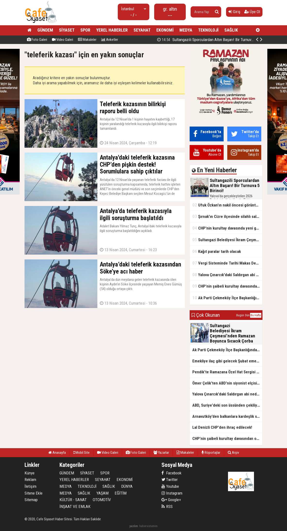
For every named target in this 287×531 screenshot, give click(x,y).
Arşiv (233, 452)
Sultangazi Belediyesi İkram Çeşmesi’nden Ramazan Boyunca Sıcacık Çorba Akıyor (227, 239)
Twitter (169, 479)
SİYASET (67, 30)
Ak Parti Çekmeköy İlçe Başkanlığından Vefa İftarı (227, 297)
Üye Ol (252, 11)
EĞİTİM (121, 493)
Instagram (171, 493)
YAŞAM (102, 493)
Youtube (170, 486)
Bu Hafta (256, 315)
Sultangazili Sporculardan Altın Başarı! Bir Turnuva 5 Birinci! (213, 39)
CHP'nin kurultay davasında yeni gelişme (227, 228)
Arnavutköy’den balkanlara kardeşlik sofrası (227, 416)
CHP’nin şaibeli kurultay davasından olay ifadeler (227, 286)
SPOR (85, 30)
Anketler (109, 39)
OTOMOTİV (102, 499)
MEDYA (185, 30)
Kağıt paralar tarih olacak (216, 251)
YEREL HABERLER (112, 30)
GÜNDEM (45, 30)
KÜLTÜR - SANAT (73, 499)
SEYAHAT (142, 30)
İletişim (30, 486)
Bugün (240, 315)
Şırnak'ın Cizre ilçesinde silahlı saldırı (227, 216)
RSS (167, 506)
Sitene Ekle (33, 493)
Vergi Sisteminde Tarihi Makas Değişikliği (227, 263)
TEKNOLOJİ (208, 30)
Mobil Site (81, 452)
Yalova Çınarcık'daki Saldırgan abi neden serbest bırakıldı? (227, 274)
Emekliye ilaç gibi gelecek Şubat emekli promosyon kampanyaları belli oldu (227, 361)
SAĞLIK (231, 30)
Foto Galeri (37, 39)
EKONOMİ (165, 30)
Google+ (171, 499)
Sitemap (31, 499)
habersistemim (148, 526)
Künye (29, 473)
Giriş (234, 11)
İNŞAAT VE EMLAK (75, 506)
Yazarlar (161, 452)
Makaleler (87, 39)
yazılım (133, 526)
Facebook (171, 473)
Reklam (30, 479)
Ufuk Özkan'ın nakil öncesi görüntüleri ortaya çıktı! (227, 205)
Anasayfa (57, 452)
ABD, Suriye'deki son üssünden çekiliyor (226, 405)
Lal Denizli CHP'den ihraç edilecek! (222, 427)
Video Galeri (62, 39)
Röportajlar (211, 452)
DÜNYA (127, 486)
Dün (247, 315)
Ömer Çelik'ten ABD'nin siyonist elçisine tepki (227, 383)
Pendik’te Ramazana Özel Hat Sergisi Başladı (227, 371)
